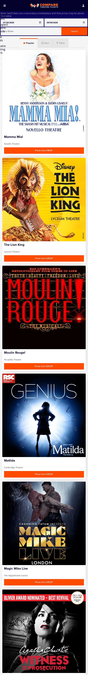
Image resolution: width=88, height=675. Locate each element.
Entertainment (44, 290)
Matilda (36, 669)
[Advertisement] (44, 237)
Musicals (72, 274)
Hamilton (10, 672)
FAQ (7, 637)
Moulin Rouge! (40, 673)
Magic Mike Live (40, 661)
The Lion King (67, 669)
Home (8, 633)
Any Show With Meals (13, 667)
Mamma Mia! (39, 665)
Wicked (64, 673)
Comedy (15, 274)
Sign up (70, 597)
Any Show (10, 661)
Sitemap (9, 649)
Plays (44, 274)
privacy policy (67, 605)
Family (15, 290)
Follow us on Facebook (60, 609)
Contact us (10, 641)
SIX (61, 661)
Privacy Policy (12, 645)
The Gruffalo (67, 665)
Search (74, 31)
